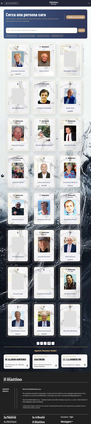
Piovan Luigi (18, 294)
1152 (49, 343)
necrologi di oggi (12, 35)
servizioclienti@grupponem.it (71, 396)
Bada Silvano (70, 256)
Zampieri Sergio (18, 145)
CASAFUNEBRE (39, 359)
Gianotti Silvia (17, 182)
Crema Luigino (18, 256)
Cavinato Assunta (18, 71)
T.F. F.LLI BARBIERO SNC (72, 359)
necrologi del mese (43, 35)
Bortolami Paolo (70, 219)
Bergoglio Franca (70, 71)
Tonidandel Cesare (17, 331)
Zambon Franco (70, 294)
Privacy (5, 391)
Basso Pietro (44, 71)
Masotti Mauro (18, 108)
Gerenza (5, 389)
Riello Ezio (70, 108)
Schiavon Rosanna (44, 108)
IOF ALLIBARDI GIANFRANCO (15, 359)
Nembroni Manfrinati (44, 145)
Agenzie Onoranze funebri (45, 350)
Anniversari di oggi (57, 35)
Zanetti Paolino (70, 145)
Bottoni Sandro (18, 219)
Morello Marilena (70, 331)
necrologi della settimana (27, 35)
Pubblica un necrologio (76, 17)
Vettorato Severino (44, 294)
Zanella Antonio (44, 256)
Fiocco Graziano (44, 182)
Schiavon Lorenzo (44, 331)
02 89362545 (41, 396)
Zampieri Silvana (44, 219)
